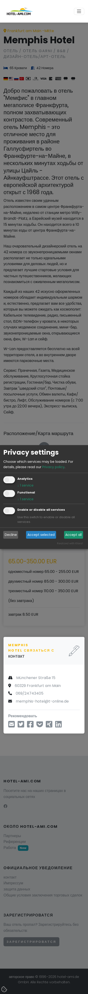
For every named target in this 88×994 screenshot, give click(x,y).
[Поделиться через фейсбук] (30, 725)
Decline (11, 534)
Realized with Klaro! (70, 543)
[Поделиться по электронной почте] (11, 725)
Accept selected (41, 534)
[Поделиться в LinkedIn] (58, 725)
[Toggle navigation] (79, 11)
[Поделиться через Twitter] (21, 725)
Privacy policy (53, 467)
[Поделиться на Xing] (49, 725)
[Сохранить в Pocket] (39, 725)
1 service (25, 485)
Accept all (73, 534)
